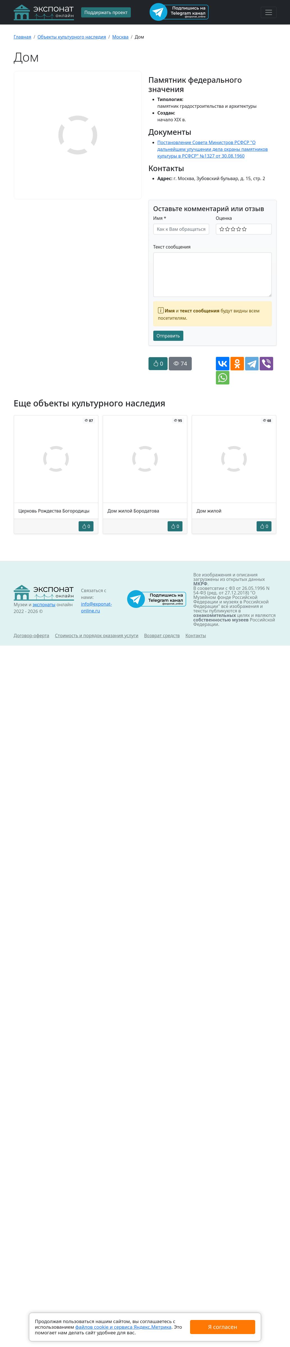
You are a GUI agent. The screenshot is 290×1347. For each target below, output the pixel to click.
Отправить (168, 336)
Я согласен (222, 1327)
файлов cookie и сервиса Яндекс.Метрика (123, 1327)
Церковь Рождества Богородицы (54, 511)
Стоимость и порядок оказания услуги (96, 635)
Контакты (196, 635)
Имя (159, 218)
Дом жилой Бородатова (133, 511)
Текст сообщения (172, 247)
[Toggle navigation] (269, 12)
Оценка (224, 218)
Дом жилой (209, 511)
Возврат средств (162, 635)
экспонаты (44, 604)
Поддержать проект (106, 12)
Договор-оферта (31, 635)
